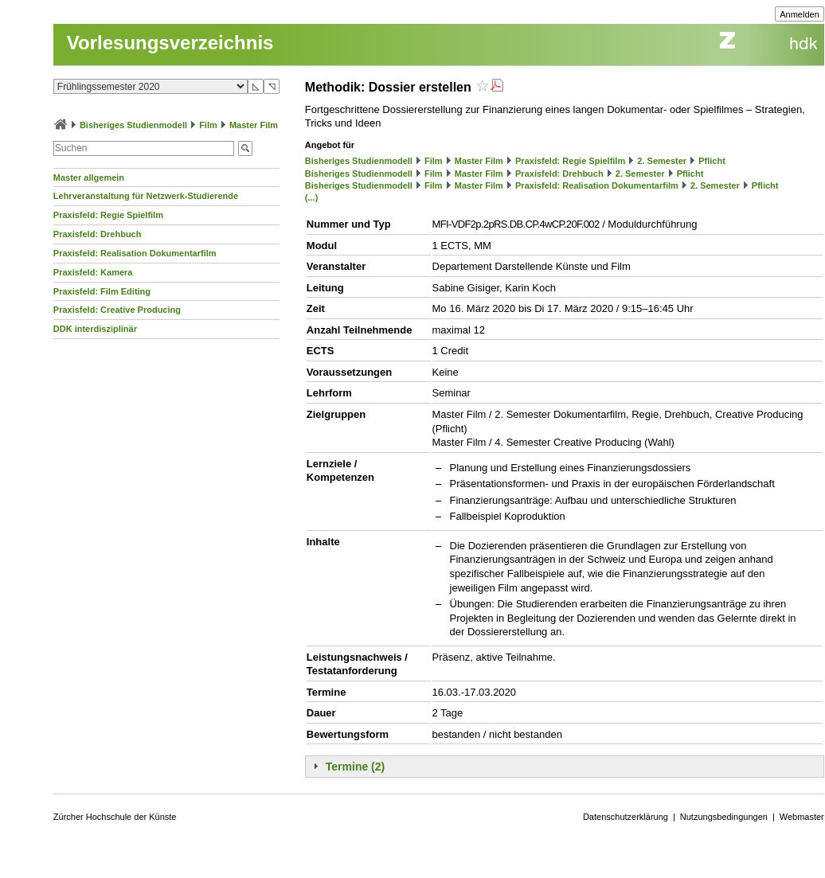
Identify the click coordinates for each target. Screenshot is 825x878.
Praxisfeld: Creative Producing (117, 309)
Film (208, 125)
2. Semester (661, 161)
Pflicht (711, 161)
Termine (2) (355, 766)
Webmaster (802, 816)
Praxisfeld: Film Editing (102, 291)
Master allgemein (88, 177)
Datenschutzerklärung (625, 816)
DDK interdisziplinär (95, 329)
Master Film (253, 125)
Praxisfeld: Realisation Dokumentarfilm (135, 253)
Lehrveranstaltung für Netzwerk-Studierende (145, 196)
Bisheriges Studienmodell (133, 125)
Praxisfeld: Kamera (93, 272)
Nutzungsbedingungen (724, 816)
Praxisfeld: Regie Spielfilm (108, 215)
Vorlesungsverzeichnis (170, 42)
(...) (312, 197)
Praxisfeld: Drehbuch (97, 234)
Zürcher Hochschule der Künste (115, 816)
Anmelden (799, 14)
